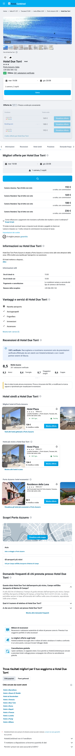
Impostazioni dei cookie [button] (11, 232)
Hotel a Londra (8, 716)
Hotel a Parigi (8, 719)
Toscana (23, 11)
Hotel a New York (9, 703)
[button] (3, 3)
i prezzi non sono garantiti (52, 732)
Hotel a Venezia (9, 700)
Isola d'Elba (36, 11)
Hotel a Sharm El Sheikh (12, 693)
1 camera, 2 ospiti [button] (12, 86)
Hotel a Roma (8, 706)
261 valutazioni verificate (24, 73)
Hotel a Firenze (8, 712)
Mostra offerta (51, 426)
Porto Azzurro (51, 11)
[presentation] (17, 52)
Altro (4, 262)
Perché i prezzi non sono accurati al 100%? (38, 746)
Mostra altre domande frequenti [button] (37, 613)
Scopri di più (9, 222)
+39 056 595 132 (10, 70)
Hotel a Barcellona (9, 690)
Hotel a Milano (8, 722)
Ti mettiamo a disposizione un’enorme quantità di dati (38, 742)
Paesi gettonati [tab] (23, 678)
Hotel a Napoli (8, 709)
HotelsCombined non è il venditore (38, 738)
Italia (11, 11)
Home (5, 11)
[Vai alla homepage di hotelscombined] (17, 3)
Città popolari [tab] (9, 678)
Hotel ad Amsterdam (10, 696)
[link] (19, 431)
